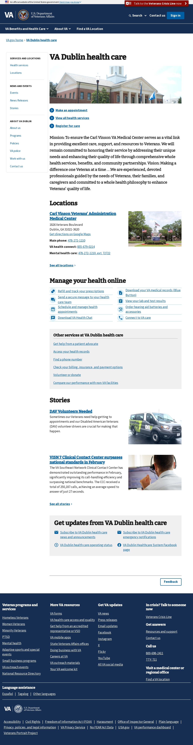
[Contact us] (27, 166)
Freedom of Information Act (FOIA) (68, 722)
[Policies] (27, 143)
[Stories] (27, 108)
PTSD (6, 637)
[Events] (27, 93)
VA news (103, 613)
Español (7, 694)
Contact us (157, 15)
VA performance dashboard (152, 727)
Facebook (104, 632)
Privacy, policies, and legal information (30, 727)
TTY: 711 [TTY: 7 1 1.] (151, 659)
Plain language (169, 722)
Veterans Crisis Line (159, 617)
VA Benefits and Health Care (25, 29)
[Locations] (27, 73)
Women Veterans (13, 624)
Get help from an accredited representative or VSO (69, 628)
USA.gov (123, 727)
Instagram (105, 639)
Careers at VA (59, 656)
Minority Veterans (14, 630)
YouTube (104, 658)
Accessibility (12, 722)
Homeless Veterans (15, 618)
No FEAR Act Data (101, 727)
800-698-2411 (154, 653)
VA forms (56, 613)
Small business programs (19, 661)
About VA (61, 29)
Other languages (44, 694)
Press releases (107, 620)
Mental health (11, 643)
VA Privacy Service (73, 727)
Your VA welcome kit (63, 669)
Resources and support (161, 631)
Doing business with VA (65, 650)
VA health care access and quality (72, 620)
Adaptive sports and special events (21, 652)
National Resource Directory (21, 673)
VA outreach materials (65, 663)
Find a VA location (158, 679)
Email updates (108, 626)
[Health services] (27, 65)
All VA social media (110, 664)
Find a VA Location (90, 29)
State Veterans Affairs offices (69, 644)
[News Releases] (27, 100)
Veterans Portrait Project (21, 733)
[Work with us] (27, 159)
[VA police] (27, 151)
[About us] (27, 128)
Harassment (105, 722)
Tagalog (23, 694)
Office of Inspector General (136, 722)
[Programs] (27, 136)
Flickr (102, 652)
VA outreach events (15, 667)
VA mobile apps (60, 637)
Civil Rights (32, 722)
